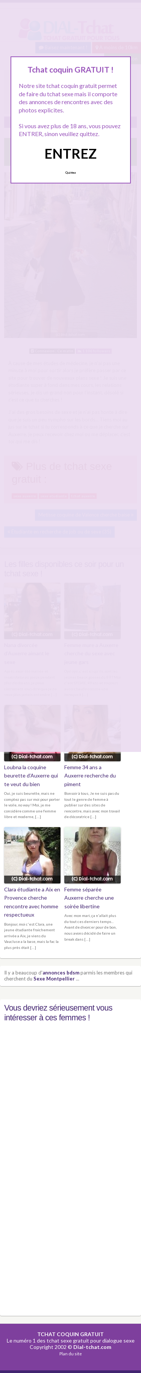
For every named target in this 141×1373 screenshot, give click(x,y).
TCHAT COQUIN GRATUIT (70, 1334)
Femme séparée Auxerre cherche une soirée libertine (89, 897)
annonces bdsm (60, 973)
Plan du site (70, 1353)
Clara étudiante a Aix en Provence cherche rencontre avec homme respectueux (32, 902)
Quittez (70, 172)
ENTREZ (70, 153)
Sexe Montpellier (54, 979)
